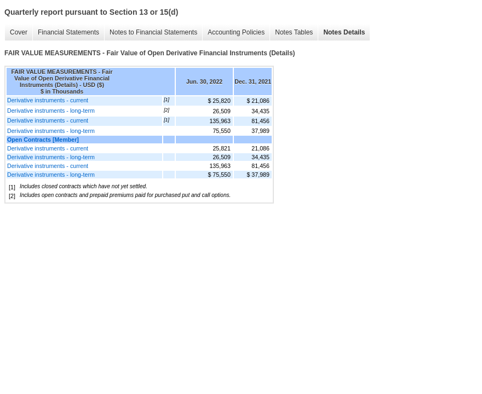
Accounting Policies (236, 32)
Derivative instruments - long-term (51, 110)
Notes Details (344, 32)
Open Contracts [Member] (43, 139)
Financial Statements (68, 32)
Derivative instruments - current (47, 100)
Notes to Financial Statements (153, 32)
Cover (18, 32)
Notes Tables (294, 32)
